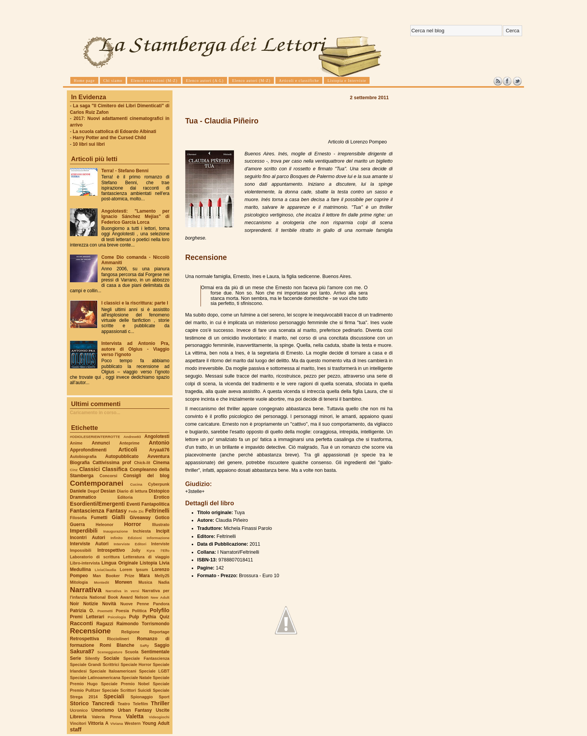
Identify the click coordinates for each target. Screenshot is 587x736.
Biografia (80, 462)
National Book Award (111, 597)
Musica (145, 582)
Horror (132, 524)
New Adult (160, 597)
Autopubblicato (122, 456)
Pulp (134, 616)
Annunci (101, 443)
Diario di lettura (132, 491)
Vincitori (78, 723)
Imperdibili (84, 531)
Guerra (77, 524)
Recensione (90, 631)
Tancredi (103, 703)
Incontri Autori (87, 537)
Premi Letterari (87, 616)
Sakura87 (82, 651)
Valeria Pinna (106, 716)
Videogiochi (159, 717)
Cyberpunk (158, 484)
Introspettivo (111, 550)
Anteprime (129, 443)
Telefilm (140, 703)
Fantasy (116, 511)
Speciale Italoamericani (113, 671)
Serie (75, 658)
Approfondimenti (88, 450)
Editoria (125, 497)
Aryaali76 (159, 450)
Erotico (161, 497)
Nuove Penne (134, 603)
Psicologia (117, 617)
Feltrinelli (157, 511)
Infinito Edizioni (126, 538)
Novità (109, 603)
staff (75, 729)
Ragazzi (104, 623)
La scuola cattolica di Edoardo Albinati (114, 131)
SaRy (144, 645)
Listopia (148, 563)
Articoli (127, 449)
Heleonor (104, 524)
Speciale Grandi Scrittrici (94, 664)
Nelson (142, 597)
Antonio (159, 443)
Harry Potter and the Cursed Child (109, 137)
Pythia (149, 616)
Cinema (161, 462)
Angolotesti (156, 436)
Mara (144, 575)
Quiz (164, 616)
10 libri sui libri (89, 144)
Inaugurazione (115, 531)
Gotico (162, 517)
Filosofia (78, 517)
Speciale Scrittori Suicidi (126, 690)
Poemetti (105, 611)
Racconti (81, 623)
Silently (92, 658)
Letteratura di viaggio (146, 556)
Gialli (118, 517)
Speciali (114, 696)
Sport (164, 696)
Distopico (159, 491)
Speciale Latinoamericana (95, 677)
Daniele (78, 491)
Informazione (158, 538)
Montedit (101, 582)
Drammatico (83, 497)
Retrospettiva (84, 638)
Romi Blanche (117, 645)
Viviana (116, 723)
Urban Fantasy (135, 710)
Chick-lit (142, 462)
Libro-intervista (85, 563)
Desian (108, 491)
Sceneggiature (109, 652)
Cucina (136, 484)
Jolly (135, 550)
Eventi (133, 504)
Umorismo (102, 710)
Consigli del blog (146, 475)
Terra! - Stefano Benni (125, 170)
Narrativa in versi (122, 591)
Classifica (115, 469)
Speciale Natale (136, 677)
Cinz (74, 470)
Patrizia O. (82, 610)
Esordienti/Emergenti (97, 504)
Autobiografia (83, 456)
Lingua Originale (119, 563)
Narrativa (85, 590)
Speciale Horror (136, 664)
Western (132, 723)
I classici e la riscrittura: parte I (134, 303)
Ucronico (79, 710)
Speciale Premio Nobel (125, 683)
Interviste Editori (130, 544)
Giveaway (140, 517)
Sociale (111, 658)
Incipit (162, 531)
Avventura (158, 456)
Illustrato (160, 524)
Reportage (159, 631)
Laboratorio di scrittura (94, 556)
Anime (76, 443)
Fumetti (99, 517)
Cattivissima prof (112, 462)
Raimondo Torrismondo (142, 623)
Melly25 (161, 575)
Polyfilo (159, 610)
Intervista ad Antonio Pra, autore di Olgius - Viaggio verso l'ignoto (135, 349)
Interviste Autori (89, 543)
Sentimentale (155, 651)
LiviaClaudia (105, 570)
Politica (139, 610)
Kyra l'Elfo (158, 550)
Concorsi (108, 475)
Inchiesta (142, 531)
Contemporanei (96, 483)
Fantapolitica (155, 504)
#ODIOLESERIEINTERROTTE (95, 437)
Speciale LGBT (154, 671)
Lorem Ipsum (134, 569)
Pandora (161, 603)
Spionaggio (142, 696)
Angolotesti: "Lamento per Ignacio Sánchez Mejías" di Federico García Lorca (135, 216)
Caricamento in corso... (95, 412)
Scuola (131, 651)
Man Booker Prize (113, 575)
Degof (93, 491)
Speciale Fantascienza (146, 658)
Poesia (122, 610)
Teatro (124, 703)
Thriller (160, 703)
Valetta (135, 716)
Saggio (161, 645)
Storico (79, 703)
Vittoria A (98, 723)
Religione (130, 631)
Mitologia (79, 582)
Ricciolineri (118, 638)
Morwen (123, 582)
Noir (74, 603)
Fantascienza (87, 511)
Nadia (163, 582)
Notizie (90, 603)
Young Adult (155, 723)
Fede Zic (136, 511)
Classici (89, 469)
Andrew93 (132, 437)
